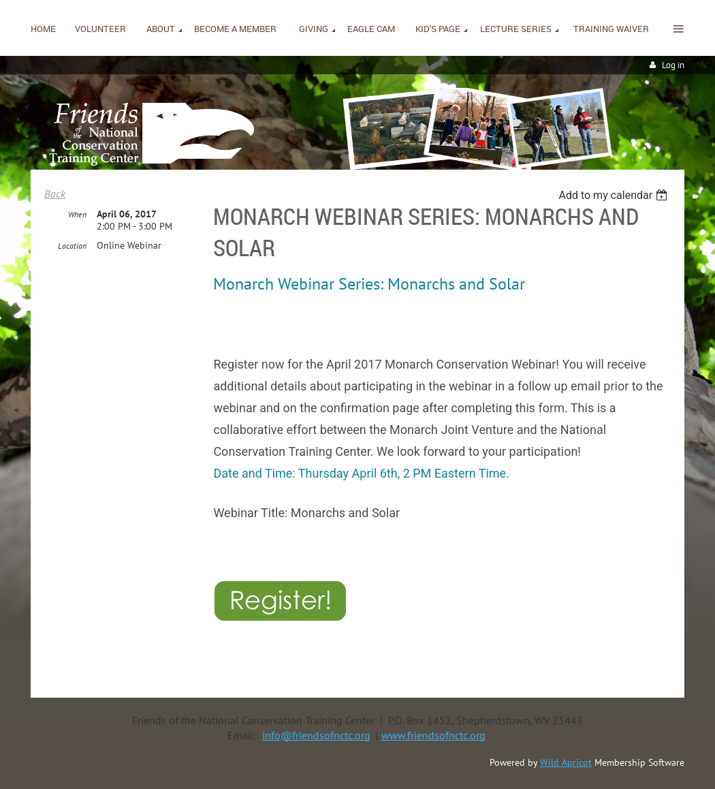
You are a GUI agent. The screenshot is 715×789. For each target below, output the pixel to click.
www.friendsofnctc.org (433, 735)
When (77, 214)
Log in (673, 65)
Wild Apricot (566, 762)
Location (72, 246)
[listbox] (614, 195)
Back (54, 193)
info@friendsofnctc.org (316, 735)
